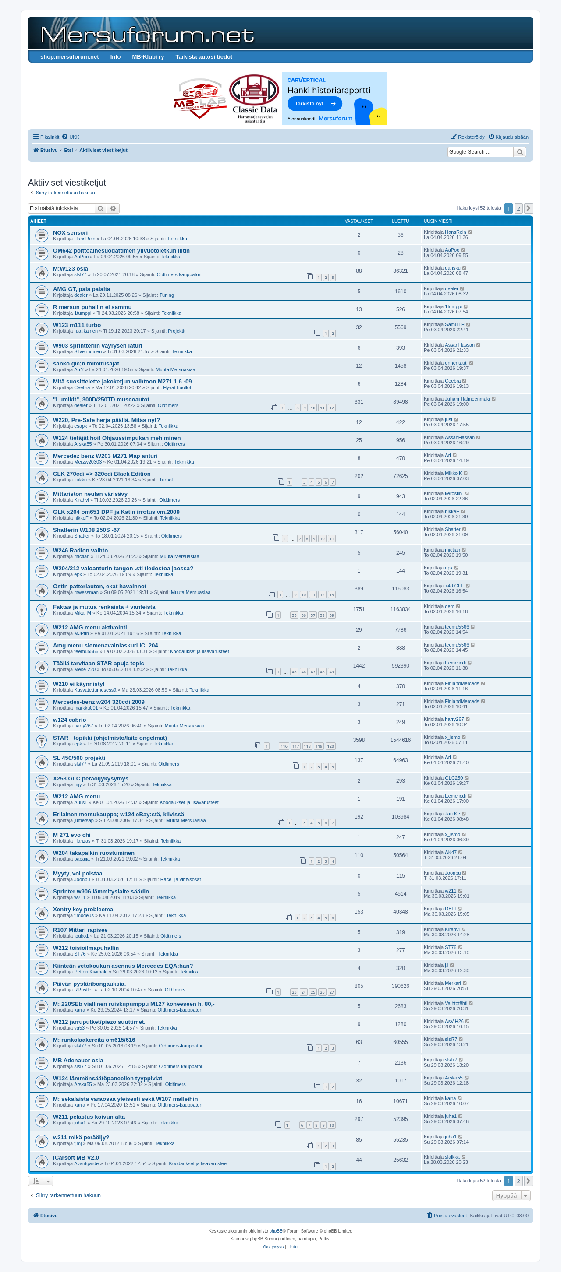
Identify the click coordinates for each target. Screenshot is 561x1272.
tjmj (78, 1143)
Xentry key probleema (83, 909)
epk (78, 574)
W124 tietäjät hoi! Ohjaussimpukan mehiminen (117, 438)
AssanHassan (460, 345)
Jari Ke (452, 813)
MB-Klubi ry (148, 56)
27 (332, 992)
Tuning (167, 295)
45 (294, 672)
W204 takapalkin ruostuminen (94, 853)
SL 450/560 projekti (79, 758)
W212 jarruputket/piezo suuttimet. (99, 1022)
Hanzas (82, 840)
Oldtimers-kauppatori (179, 274)
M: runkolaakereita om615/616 (94, 1040)
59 (332, 615)
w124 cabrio (69, 720)
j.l (446, 965)
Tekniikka (177, 238)
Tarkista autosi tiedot (203, 56)
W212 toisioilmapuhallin (86, 948)
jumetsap (84, 820)
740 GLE (454, 585)
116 (283, 746)
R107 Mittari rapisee (80, 930)
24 (304, 992)
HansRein (84, 238)
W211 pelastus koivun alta (89, 1117)
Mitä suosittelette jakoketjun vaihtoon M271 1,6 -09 (122, 381)
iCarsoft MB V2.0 (76, 1157)
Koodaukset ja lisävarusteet (199, 651)
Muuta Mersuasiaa (175, 369)
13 (332, 594)
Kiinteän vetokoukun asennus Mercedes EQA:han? (123, 966)
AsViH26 (454, 1021)
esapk (80, 426)
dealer (81, 295)
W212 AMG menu (76, 796)
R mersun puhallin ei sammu (92, 307)
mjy (78, 784)
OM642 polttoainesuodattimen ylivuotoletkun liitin (121, 250)
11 (322, 408)
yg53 (79, 1027)
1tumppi (82, 313)
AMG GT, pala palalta (81, 289)
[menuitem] (70, 137)
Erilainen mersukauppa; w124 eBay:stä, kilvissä (118, 814)
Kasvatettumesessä (95, 689)
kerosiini (453, 493)
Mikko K (453, 473)
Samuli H (455, 324)
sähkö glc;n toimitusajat (86, 363)
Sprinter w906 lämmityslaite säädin (101, 891)
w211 (79, 897)
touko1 (81, 935)
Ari (448, 455)
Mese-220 (85, 669)
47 (313, 672)
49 (332, 672)
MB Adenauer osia (78, 1060)
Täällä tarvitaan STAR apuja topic (98, 663)
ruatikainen (86, 331)
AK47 (451, 852)
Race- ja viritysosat (180, 879)
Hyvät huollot (177, 387)
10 (313, 408)
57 (313, 615)
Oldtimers (168, 405)
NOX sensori (70, 232)
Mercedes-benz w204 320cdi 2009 (99, 702)
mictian (81, 556)
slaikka (452, 1157)
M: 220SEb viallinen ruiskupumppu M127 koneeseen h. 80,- (134, 1004)
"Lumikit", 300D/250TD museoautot (101, 399)
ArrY (79, 369)
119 (319, 746)
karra (79, 1009)
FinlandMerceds (462, 683)
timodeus (84, 915)
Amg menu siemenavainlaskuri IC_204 (105, 645)
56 (304, 615)
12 (332, 408)
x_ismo (452, 737)
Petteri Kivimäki (90, 971)
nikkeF (81, 517)
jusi (448, 419)
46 (304, 672)
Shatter (81, 535)
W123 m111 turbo (77, 325)
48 (322, 672)
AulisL (80, 802)
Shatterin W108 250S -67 (86, 530)
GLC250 (454, 777)
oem (449, 606)
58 (322, 615)
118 (307, 746)
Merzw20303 (88, 461)
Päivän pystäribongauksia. (89, 983)
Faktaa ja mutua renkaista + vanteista (104, 607)
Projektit (176, 331)
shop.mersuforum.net (69, 56)
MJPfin (81, 633)
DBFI (450, 908)
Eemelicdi (455, 662)
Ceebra (82, 387)
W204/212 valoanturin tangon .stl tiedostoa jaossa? (123, 568)
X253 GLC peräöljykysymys (90, 778)
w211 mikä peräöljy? (81, 1137)
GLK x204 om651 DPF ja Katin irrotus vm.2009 (116, 512)
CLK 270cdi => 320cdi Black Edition (102, 474)
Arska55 (83, 443)
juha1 (80, 1122)
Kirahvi (81, 499)
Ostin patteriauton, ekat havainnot (99, 586)
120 (330, 746)
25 (313, 992)
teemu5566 (457, 626)
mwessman (86, 592)
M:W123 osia (70, 268)
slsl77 (80, 274)
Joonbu (82, 879)
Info (115, 56)
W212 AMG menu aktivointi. (90, 627)
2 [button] (518, 208)
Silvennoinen (88, 351)
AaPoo (81, 256)
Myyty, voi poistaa (78, 873)
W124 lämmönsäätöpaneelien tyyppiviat (107, 1078)
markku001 (86, 707)
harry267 (83, 725)
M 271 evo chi (72, 835)
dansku (452, 268)
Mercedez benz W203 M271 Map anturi (105, 456)
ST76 (79, 953)
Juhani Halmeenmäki (467, 398)
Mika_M (82, 612)
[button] (528, 208)
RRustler (83, 989)
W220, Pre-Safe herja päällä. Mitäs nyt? (106, 420)
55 (294, 615)
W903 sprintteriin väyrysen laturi (97, 345)
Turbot (166, 479)
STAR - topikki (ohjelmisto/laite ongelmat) (110, 737)
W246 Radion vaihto (80, 550)
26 (322, 992)
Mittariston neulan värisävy (90, 494)
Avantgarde (86, 1163)
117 (295, 746)
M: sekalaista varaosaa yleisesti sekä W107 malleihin (125, 1099)
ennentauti (456, 362)
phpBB (276, 1231)
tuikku (80, 479)
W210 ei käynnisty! (79, 684)
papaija (81, 858)
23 (294, 992)
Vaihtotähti (456, 1003)
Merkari (453, 983)
